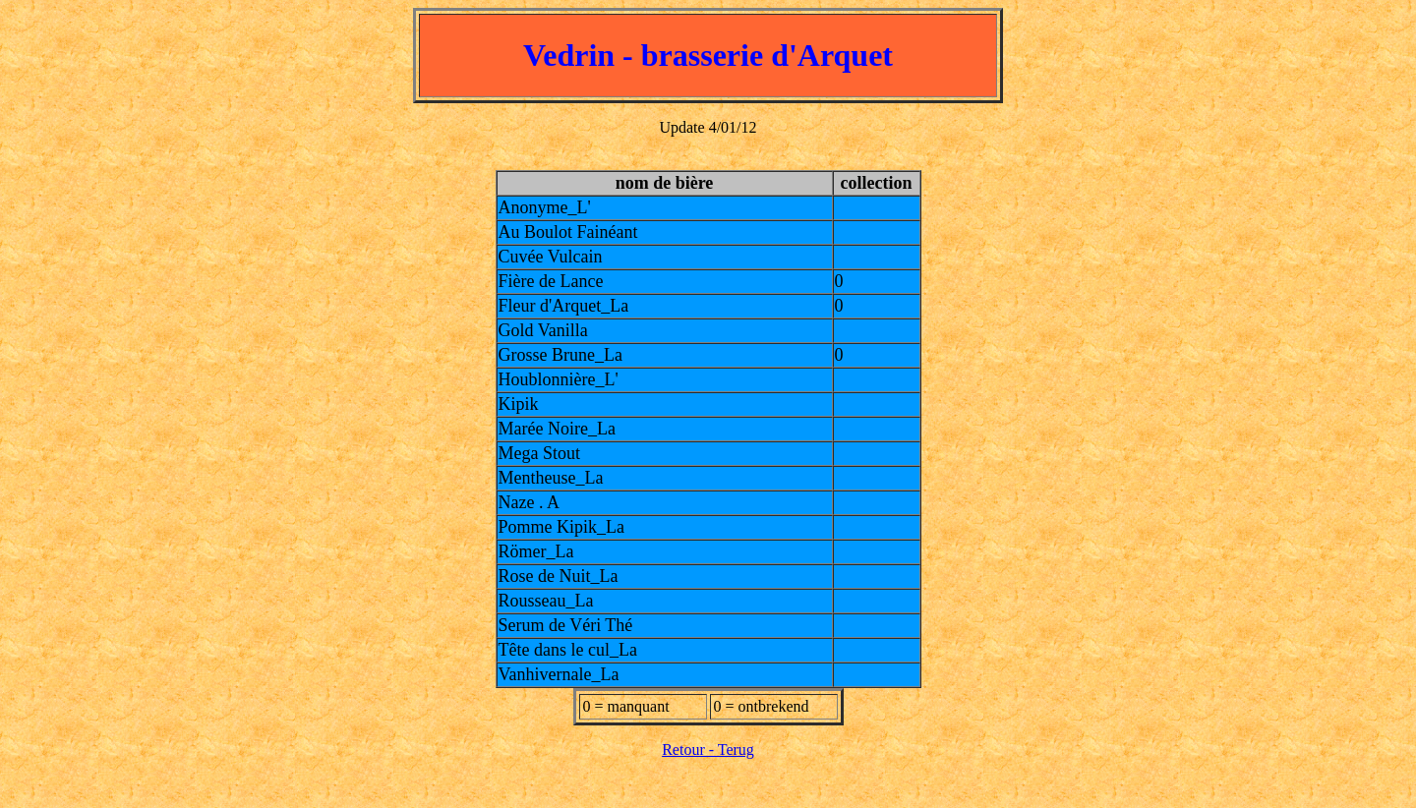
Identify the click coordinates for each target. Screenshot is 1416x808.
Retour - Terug (708, 749)
